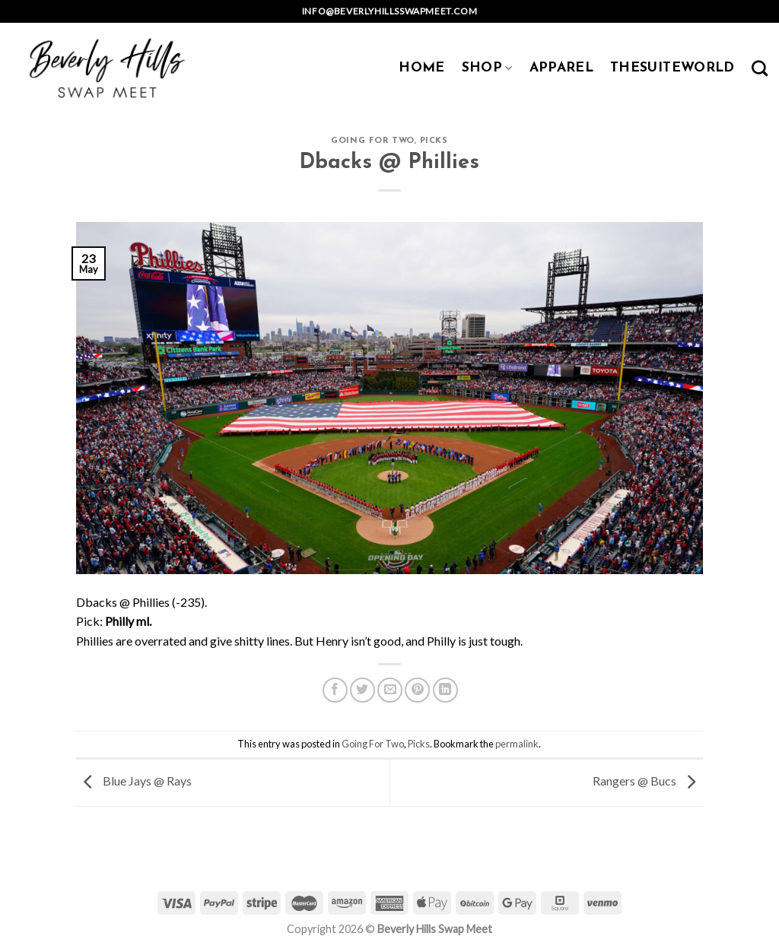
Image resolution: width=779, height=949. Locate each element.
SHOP (487, 68)
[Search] (760, 68)
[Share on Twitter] (362, 690)
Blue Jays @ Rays (134, 781)
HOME (421, 68)
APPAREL (561, 68)
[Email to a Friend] (389, 690)
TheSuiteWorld (672, 68)
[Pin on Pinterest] (417, 690)
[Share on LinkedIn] (445, 690)
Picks (434, 141)
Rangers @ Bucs (648, 781)
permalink (517, 744)
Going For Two (372, 141)
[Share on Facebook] (335, 690)
